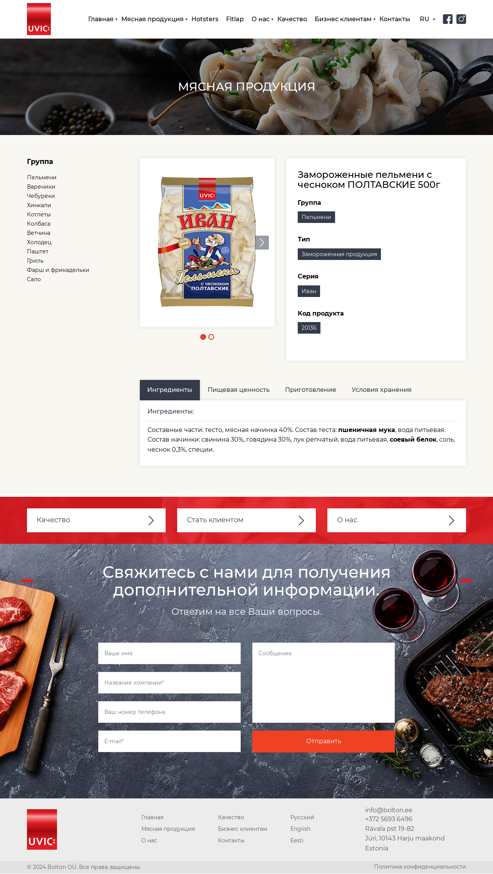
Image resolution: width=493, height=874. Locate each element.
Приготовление (311, 390)
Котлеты (39, 214)
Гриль (35, 261)
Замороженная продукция (339, 254)
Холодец (39, 242)
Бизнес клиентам (343, 19)
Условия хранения (382, 390)
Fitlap (235, 19)
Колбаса (38, 224)
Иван (309, 291)
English (300, 829)
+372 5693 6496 (389, 819)
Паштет (38, 251)
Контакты (394, 19)
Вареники (41, 187)
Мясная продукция (152, 19)
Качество (292, 19)
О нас (261, 19)
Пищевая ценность (239, 390)
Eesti (297, 840)
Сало (34, 279)
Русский (302, 817)
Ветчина (38, 233)
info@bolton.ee (389, 810)
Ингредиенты (170, 390)
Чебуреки (41, 196)
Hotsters (204, 19)
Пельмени (42, 177)
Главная (101, 19)
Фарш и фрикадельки (58, 270)
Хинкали (39, 205)
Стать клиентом (215, 520)
